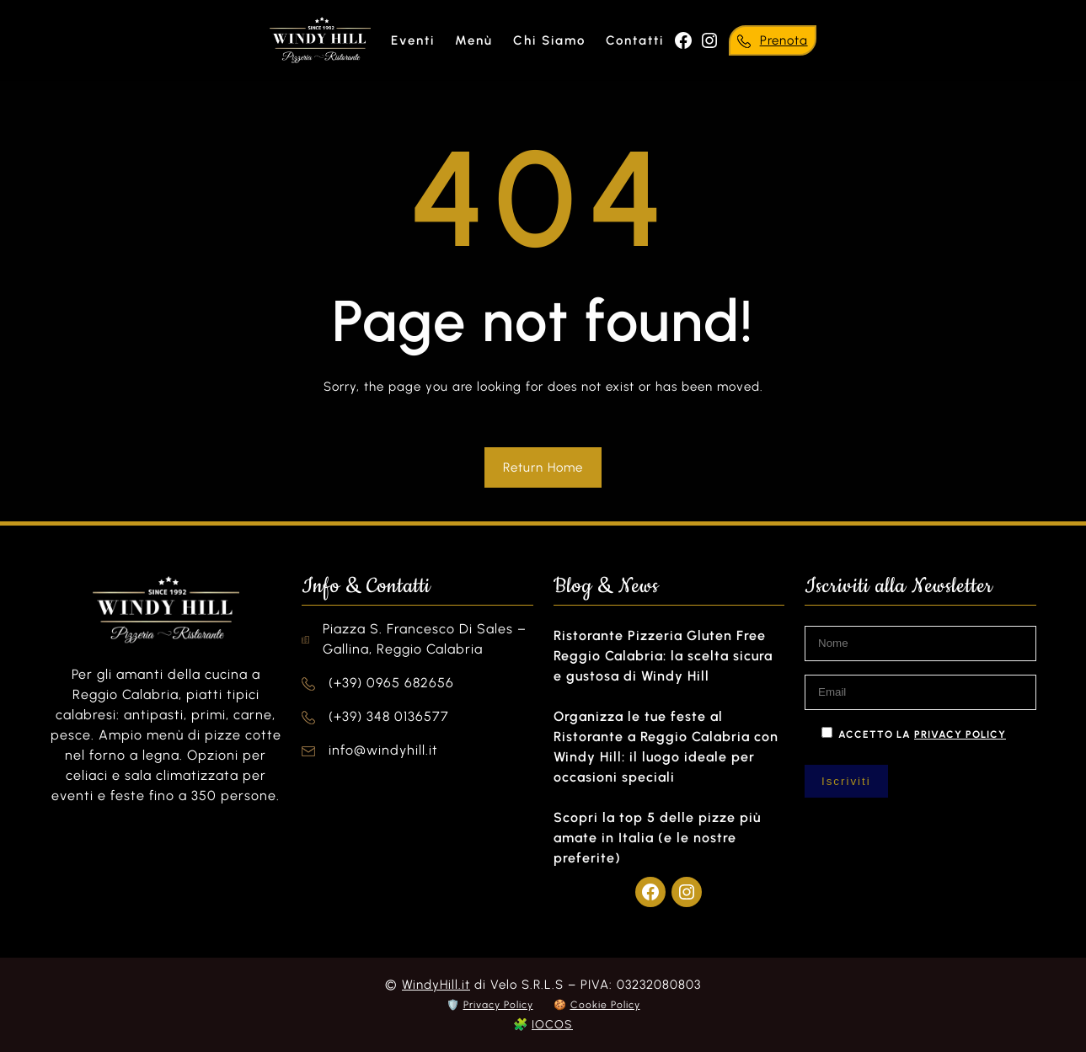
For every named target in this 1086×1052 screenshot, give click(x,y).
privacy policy (960, 734)
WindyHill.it (436, 984)
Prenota (784, 40)
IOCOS (552, 1024)
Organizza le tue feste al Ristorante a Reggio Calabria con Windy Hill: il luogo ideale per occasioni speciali (666, 746)
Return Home (543, 467)
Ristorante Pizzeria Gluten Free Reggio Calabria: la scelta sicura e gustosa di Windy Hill (663, 655)
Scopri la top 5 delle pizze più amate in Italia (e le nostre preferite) (657, 837)
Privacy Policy (498, 1005)
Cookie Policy (605, 1005)
